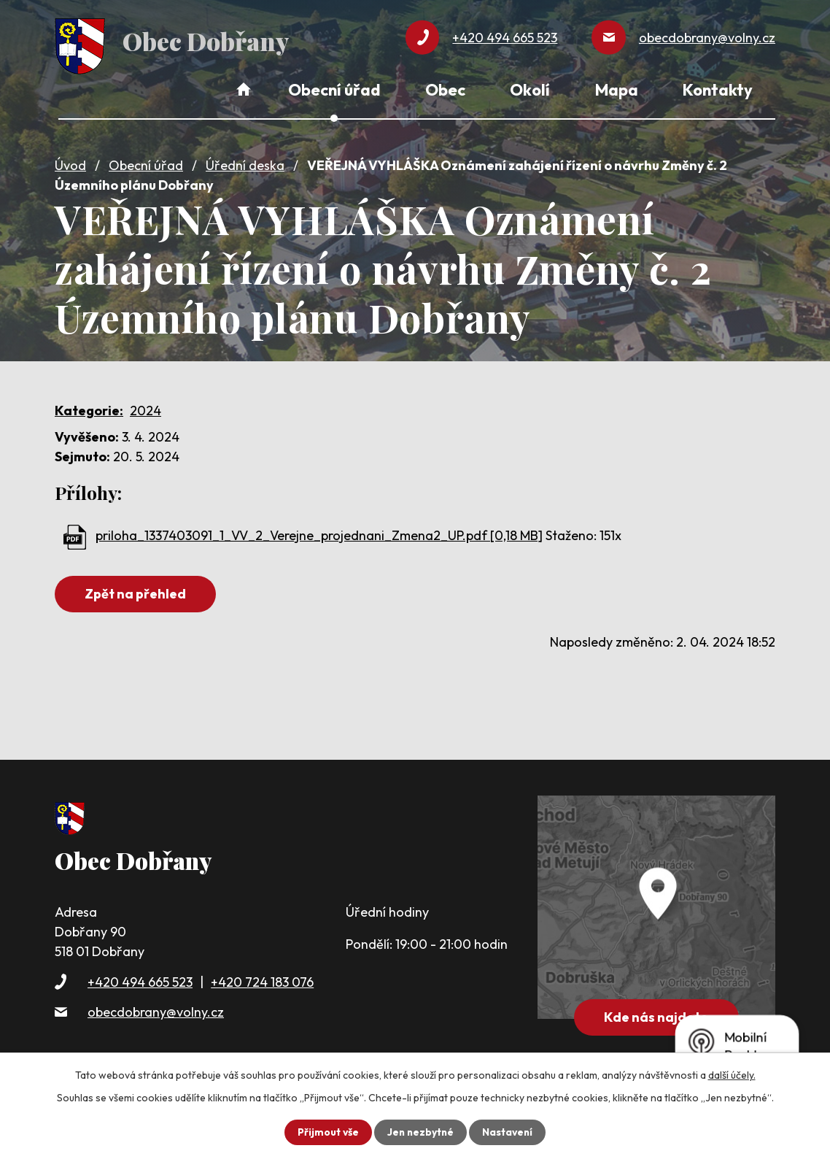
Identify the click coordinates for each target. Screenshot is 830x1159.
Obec (445, 90)
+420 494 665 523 (140, 979)
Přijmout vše (326, 1132)
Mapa (616, 90)
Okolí (530, 90)
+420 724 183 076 (262, 979)
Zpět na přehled (136, 591)
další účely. (732, 1075)
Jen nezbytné (420, 1132)
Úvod (70, 163)
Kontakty (718, 90)
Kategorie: (89, 408)
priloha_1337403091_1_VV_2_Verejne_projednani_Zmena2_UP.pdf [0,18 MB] (319, 533)
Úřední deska (245, 163)
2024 (145, 408)
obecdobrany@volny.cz (156, 1009)
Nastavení (509, 1132)
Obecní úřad (146, 163)
